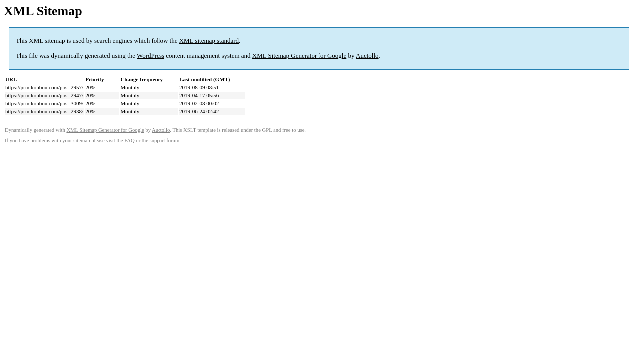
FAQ (129, 140)
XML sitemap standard (209, 40)
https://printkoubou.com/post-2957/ (44, 87)
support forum (165, 140)
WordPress (150, 55)
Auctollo (367, 55)
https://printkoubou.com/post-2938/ (44, 111)
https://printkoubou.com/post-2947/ (44, 95)
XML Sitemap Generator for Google (299, 55)
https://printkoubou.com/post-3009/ (44, 103)
